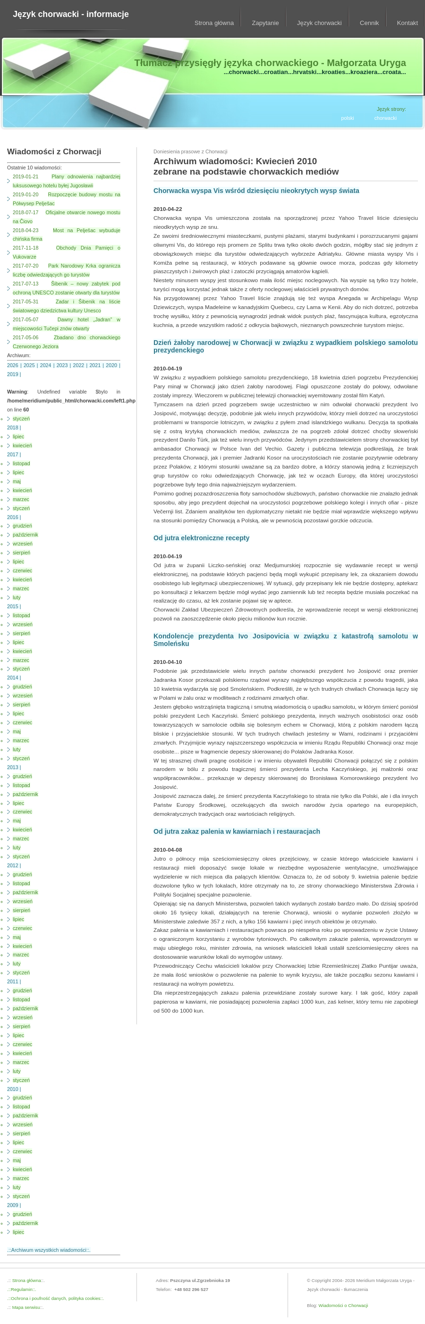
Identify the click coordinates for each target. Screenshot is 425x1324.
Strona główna (214, 22)
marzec (21, 499)
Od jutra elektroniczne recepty (201, 538)
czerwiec (22, 570)
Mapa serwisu (25, 1307)
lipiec (18, 436)
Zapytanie (265, 22)
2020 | (113, 365)
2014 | (14, 677)
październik (25, 534)
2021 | (97, 365)
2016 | (14, 517)
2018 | (14, 427)
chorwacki (385, 118)
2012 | (14, 865)
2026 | (15, 365)
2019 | (14, 374)
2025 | (32, 365)
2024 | (48, 365)
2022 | (81, 365)
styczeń (21, 418)
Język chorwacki (319, 22)
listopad (21, 463)
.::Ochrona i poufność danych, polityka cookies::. (55, 1298)
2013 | (14, 767)
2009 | (14, 1205)
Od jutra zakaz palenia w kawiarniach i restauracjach (236, 831)
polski (347, 118)
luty (17, 597)
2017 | (14, 454)
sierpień (21, 552)
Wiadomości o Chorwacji (343, 1305)
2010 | (14, 1089)
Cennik (369, 22)
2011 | (14, 981)
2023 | (65, 365)
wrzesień (23, 543)
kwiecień (22, 445)
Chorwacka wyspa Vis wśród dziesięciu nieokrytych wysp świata (256, 190)
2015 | (14, 606)
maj (17, 481)
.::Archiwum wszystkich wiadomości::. (49, 1250)
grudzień (22, 525)
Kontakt (407, 22)
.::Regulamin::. (21, 1289)
